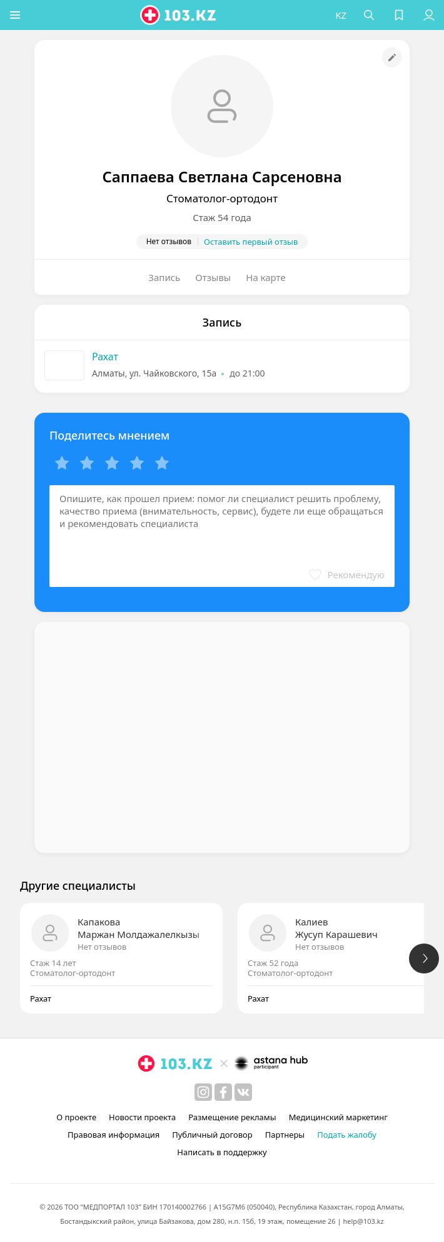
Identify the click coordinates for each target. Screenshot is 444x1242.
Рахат (105, 356)
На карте (265, 277)
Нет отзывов (102, 946)
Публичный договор (212, 1134)
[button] (16, 15)
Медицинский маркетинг (338, 1117)
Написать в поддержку (221, 1152)
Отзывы (213, 277)
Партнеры (285, 1134)
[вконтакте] (243, 1092)
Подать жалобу (346, 1134)
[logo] (179, 15)
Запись (164, 277)
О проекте (76, 1117)
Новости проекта (142, 1117)
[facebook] (223, 1092)
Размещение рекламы (232, 1117)
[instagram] (203, 1092)
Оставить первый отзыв (251, 242)
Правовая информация (113, 1134)
